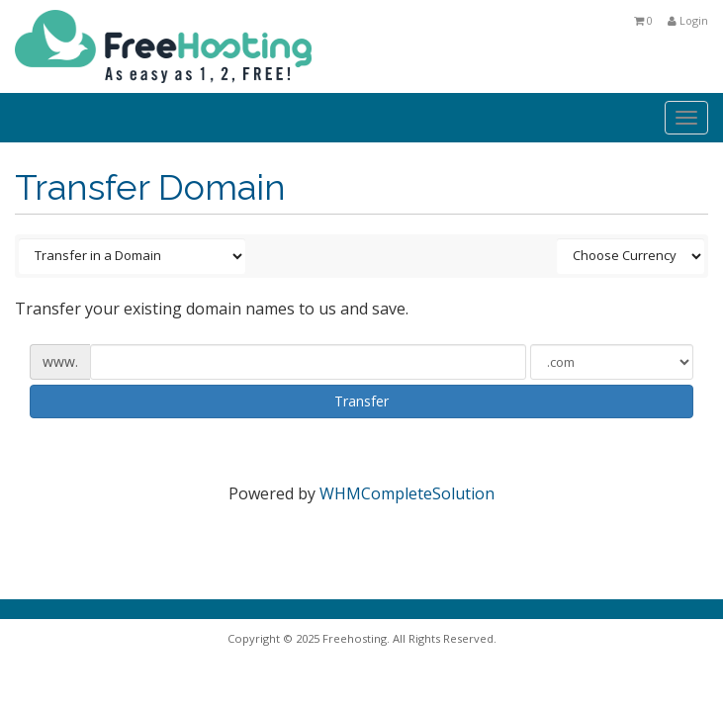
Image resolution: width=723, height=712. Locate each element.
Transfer (361, 401)
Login (688, 20)
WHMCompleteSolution (407, 493)
